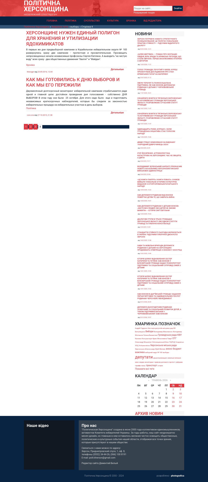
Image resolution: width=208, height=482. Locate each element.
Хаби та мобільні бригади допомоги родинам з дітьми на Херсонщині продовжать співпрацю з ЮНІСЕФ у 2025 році (159, 247)
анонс (169, 348)
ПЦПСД (172, 342)
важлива (140, 352)
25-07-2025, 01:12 (145, 77)
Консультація (147, 339)
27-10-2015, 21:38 (45, 115)
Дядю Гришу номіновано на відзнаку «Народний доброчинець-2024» (156, 143)
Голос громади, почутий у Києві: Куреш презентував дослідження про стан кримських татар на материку (157, 72)
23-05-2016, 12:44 (45, 72)
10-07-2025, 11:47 (145, 108)
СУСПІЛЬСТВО (92, 20)
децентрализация (160, 358)
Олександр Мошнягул (143, 342)
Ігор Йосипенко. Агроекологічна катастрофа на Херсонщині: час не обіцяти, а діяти (159, 155)
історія (160, 366)
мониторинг (149, 362)
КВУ (179, 335)
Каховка (138, 339)
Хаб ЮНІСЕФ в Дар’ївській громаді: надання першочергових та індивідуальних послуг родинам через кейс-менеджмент (159, 296)
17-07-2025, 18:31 (145, 93)
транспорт (151, 365)
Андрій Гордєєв (141, 328)
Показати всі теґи (144, 368)
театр (143, 366)
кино (137, 362)
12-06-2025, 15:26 (145, 137)
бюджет (177, 348)
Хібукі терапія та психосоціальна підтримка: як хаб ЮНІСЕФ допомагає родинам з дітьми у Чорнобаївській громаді (156, 86)
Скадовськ (180, 342)
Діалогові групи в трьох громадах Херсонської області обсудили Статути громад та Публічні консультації (157, 221)
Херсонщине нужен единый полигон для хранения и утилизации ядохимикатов (72, 38)
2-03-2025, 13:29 (145, 227)
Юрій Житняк (160, 349)
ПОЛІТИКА (70, 20)
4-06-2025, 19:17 (145, 161)
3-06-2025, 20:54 (145, 174)
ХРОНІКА (131, 20)
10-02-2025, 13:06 (145, 253)
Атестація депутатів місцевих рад (160, 328)
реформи (179, 362)
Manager (30, 72)
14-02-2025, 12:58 (145, 240)
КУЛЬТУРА (113, 20)
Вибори (149, 331)
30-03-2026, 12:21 (145, 49)
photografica (177, 475)
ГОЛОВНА (52, 20)
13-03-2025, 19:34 (145, 214)
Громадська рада (167, 335)
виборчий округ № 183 (153, 352)
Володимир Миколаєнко (163, 332)
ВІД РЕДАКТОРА (152, 20)
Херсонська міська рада (163, 345)
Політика (31, 108)
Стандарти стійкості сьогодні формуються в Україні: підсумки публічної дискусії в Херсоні (159, 234)
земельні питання (174, 358)
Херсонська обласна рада (145, 349)
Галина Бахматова (150, 335)
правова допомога (161, 362)
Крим (155, 339)
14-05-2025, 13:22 (145, 190)
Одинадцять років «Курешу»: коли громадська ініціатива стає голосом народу (156, 131)
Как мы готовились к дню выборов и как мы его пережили (72, 82)
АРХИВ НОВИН (149, 413)
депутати (144, 357)
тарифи (138, 366)
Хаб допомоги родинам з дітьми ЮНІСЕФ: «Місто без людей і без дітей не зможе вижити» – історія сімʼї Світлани (158, 208)
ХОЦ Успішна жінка (142, 346)
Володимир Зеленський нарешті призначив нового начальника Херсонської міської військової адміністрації (159, 168)
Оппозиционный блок (160, 342)
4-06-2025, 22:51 (145, 148)
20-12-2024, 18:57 (145, 317)
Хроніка (30, 65)
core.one (30, 115)
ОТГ (174, 338)
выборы (166, 352)
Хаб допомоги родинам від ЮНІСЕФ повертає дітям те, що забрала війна (155, 196)
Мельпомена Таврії (164, 339)
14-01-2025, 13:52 (145, 271)
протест (172, 362)
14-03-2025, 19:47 (145, 201)
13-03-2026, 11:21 (145, 64)
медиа (141, 362)
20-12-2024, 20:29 (145, 302)
